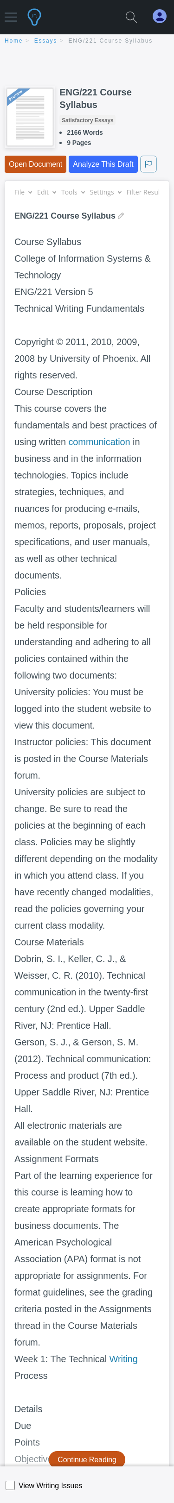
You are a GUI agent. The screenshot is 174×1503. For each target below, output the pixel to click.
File (23, 192)
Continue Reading (87, 1460)
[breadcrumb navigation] (87, 41)
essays (45, 41)
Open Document (35, 164)
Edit (46, 192)
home (14, 41)
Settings (105, 192)
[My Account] (163, 16)
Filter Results (149, 192)
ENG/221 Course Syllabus (111, 41)
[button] (11, 13)
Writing (124, 1359)
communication (99, 442)
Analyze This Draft (103, 164)
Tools (72, 192)
